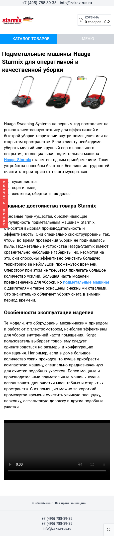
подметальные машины (86, 282)
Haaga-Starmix (17, 159)
